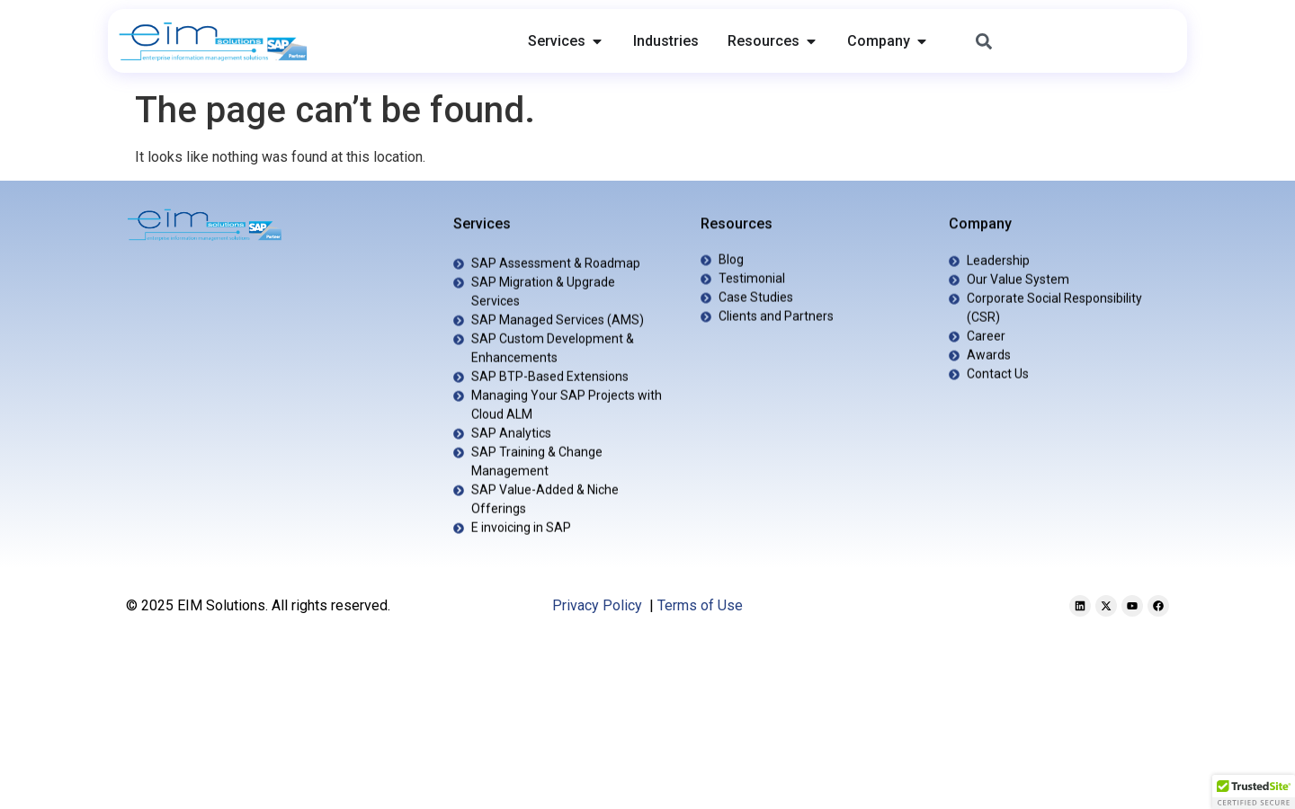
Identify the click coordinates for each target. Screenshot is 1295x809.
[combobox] (1069, 41)
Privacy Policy (597, 605)
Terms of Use (700, 605)
